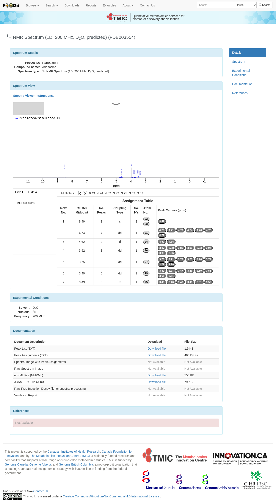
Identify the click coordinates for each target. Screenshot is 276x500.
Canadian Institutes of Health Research (73, 451)
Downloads (71, 5)
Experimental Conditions (241, 73)
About (128, 5)
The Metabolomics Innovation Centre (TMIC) (60, 456)
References (240, 93)
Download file (157, 348)
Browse (32, 5)
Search (51, 5)
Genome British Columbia (76, 464)
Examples (109, 5)
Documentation (242, 84)
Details (237, 52)
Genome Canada (16, 464)
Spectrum (238, 61)
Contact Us (147, 5)
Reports (91, 5)
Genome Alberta (40, 464)
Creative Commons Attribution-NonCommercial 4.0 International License (111, 496)
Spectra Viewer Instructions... (34, 95)
